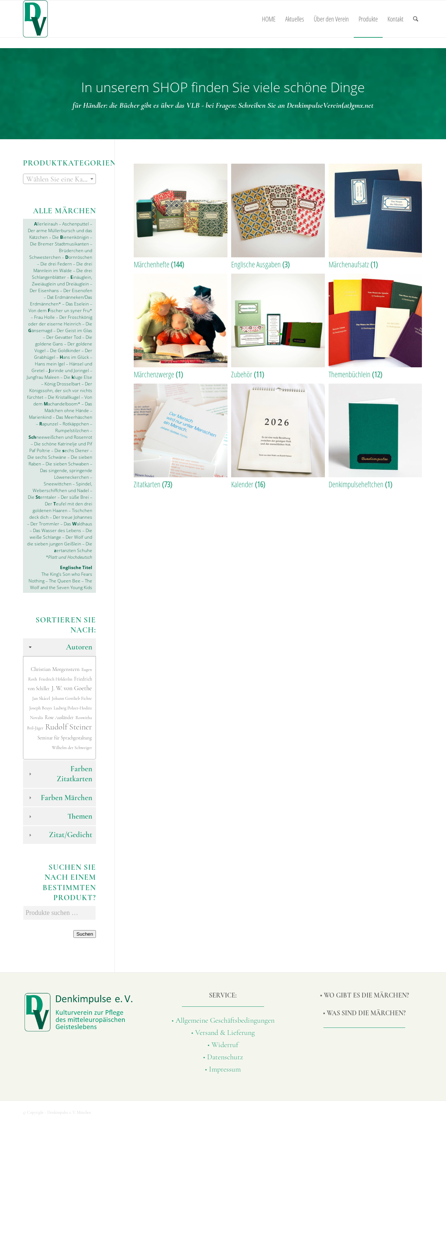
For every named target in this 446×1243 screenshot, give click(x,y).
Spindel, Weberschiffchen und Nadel (62, 487)
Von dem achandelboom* (62, 400)
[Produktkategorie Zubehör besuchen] (278, 327)
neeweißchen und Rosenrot (60, 437)
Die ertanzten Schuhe (73, 547)
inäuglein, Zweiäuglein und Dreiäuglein (62, 280)
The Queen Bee (64, 581)
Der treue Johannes (72, 517)
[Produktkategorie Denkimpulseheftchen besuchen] (375, 437)
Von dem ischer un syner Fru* (60, 310)
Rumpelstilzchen (72, 430)
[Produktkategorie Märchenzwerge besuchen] (180, 327)
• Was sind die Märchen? (364, 1013)
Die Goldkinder (65, 350)
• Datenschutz (223, 1057)
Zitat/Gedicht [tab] (59, 834)
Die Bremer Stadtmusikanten (59, 244)
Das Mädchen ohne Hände (68, 407)
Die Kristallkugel (64, 397)
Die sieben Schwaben (67, 464)
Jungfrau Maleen (43, 377)
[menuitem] (268, 18)
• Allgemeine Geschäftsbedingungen (223, 1020)
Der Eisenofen (77, 290)
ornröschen (78, 257)
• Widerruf (222, 1044)
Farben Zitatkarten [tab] (59, 773)
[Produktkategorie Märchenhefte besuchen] (180, 217)
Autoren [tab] (59, 647)
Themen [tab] (59, 816)
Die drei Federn (56, 264)
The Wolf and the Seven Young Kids (61, 584)
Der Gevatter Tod (63, 337)
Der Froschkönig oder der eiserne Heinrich (60, 320)
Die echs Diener (71, 450)
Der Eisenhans (44, 290)
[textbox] (59, 179)
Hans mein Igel (50, 364)
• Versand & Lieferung (223, 1032)
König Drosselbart (62, 384)
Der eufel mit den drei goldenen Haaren (62, 507)
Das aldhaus (78, 524)
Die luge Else (78, 377)
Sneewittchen (57, 484)
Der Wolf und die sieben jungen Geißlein (59, 540)
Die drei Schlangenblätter (62, 273)
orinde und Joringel (68, 370)
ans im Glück (74, 357)
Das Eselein (77, 304)
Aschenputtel (76, 224)
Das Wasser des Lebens (57, 530)
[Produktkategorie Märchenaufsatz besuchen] (375, 217)
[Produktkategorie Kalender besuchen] (278, 437)
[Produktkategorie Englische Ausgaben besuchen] (278, 217)
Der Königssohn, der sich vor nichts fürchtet (59, 390)
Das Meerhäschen (74, 417)
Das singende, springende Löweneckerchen (66, 473)
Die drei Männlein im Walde (62, 267)
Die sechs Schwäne (46, 457)
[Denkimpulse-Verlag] (35, 18)
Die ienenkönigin (70, 237)
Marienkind (40, 417)
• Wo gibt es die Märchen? (364, 995)
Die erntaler (42, 497)
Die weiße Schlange (61, 533)
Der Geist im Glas (74, 330)
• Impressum (223, 1069)
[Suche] (415, 18)
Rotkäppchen (76, 424)
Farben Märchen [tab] (59, 797)
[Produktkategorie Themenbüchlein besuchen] (375, 327)
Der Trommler (44, 524)
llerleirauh (46, 224)
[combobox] (59, 179)
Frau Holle (44, 317)
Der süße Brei (75, 497)
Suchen (84, 934)
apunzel (48, 424)
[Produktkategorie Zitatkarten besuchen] (180, 437)
